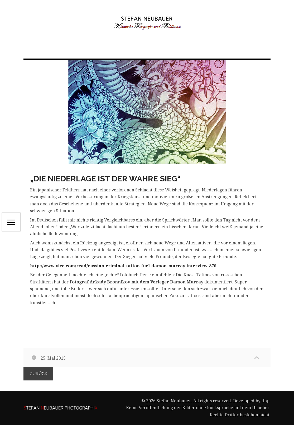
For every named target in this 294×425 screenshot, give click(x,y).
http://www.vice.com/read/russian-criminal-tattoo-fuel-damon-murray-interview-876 (123, 265)
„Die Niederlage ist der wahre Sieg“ (105, 178)
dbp (265, 400)
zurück (38, 373)
